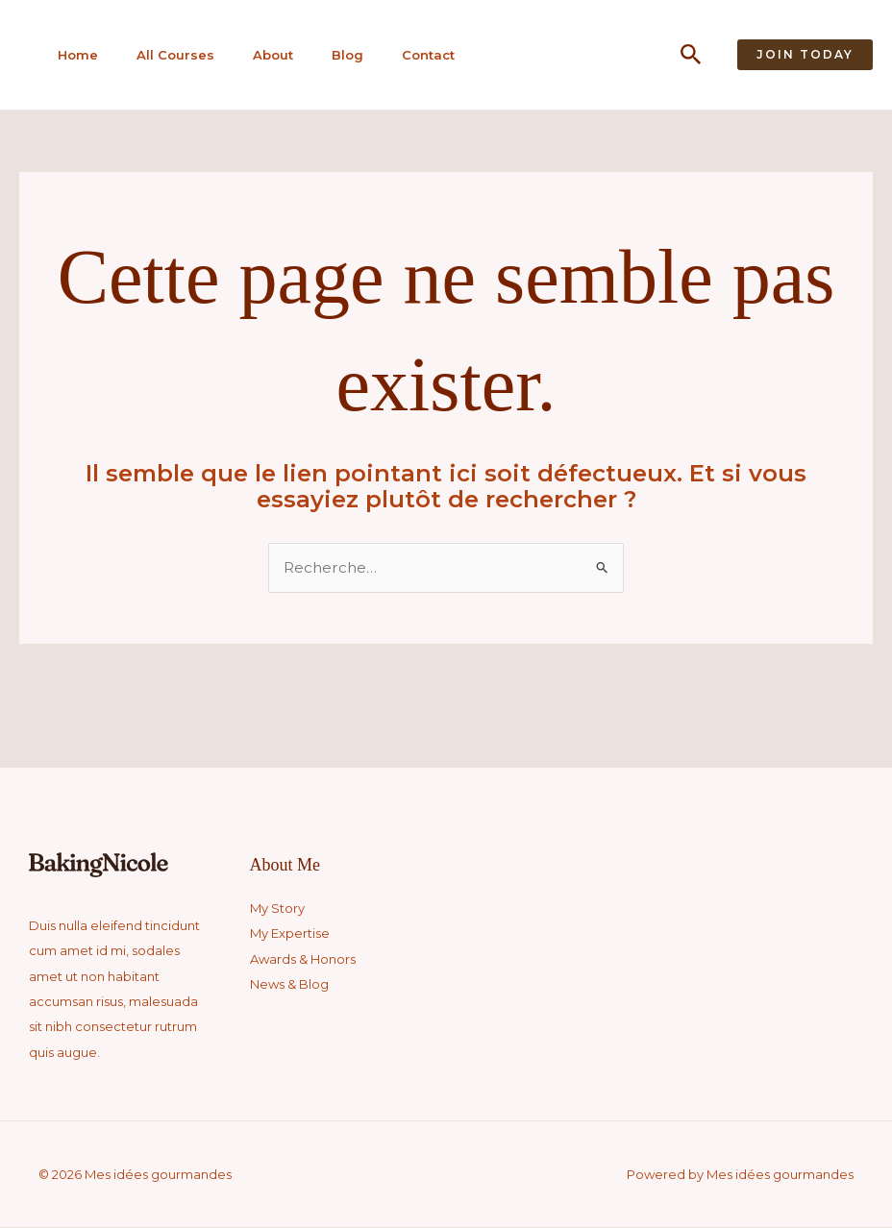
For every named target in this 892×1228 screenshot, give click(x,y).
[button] (691, 55)
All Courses (166, 54)
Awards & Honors (303, 960)
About (260, 54)
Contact (410, 54)
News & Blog (289, 985)
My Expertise (290, 934)
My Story (277, 909)
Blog (332, 54)
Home (71, 54)
